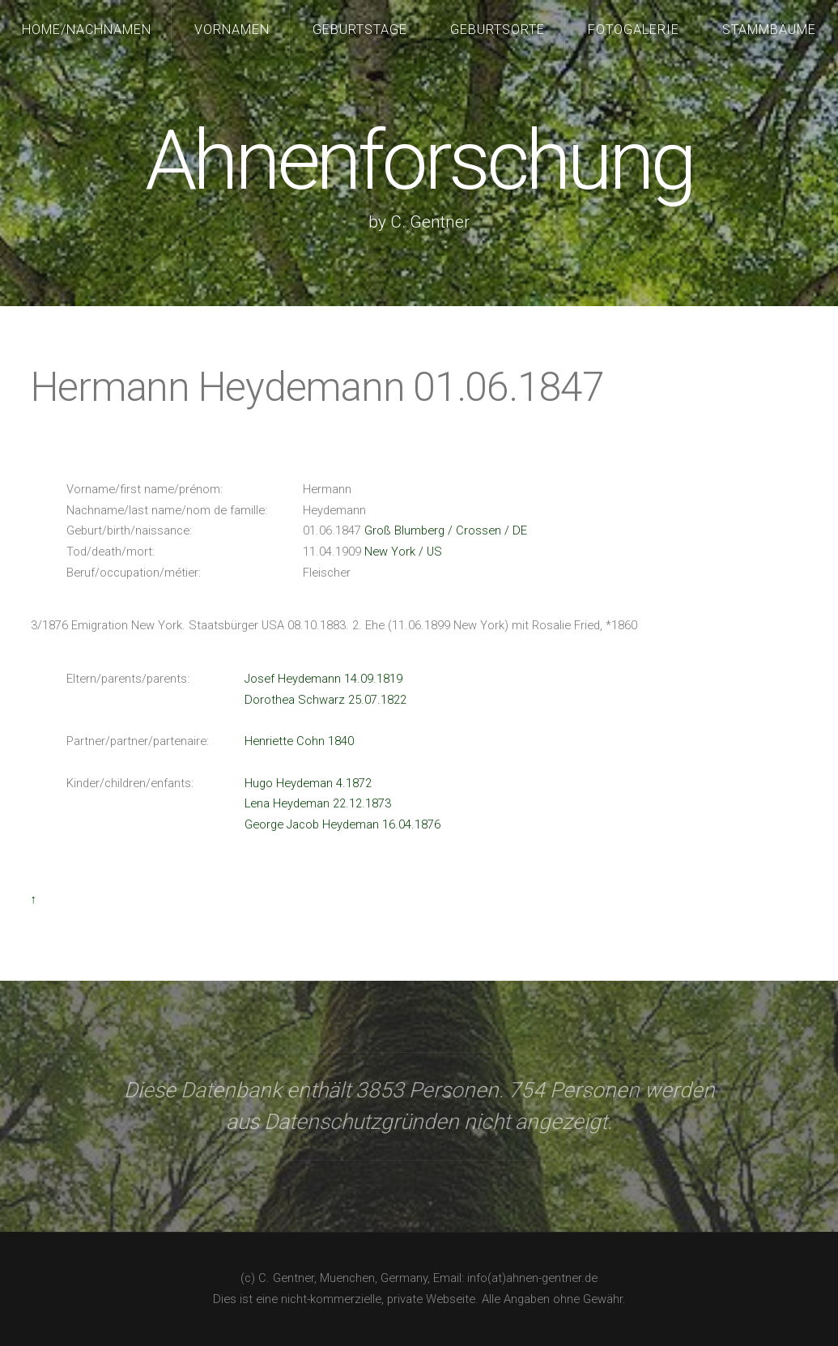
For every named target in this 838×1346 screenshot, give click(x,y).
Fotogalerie (633, 29)
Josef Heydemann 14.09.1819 (323, 678)
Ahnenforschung (419, 160)
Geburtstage (360, 29)
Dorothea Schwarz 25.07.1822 (325, 699)
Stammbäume (769, 29)
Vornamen (232, 29)
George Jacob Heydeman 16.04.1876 (342, 824)
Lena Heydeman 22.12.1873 (318, 803)
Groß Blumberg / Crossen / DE (445, 530)
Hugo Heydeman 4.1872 (308, 783)
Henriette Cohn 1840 (299, 741)
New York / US (403, 551)
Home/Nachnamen (86, 29)
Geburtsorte (497, 29)
